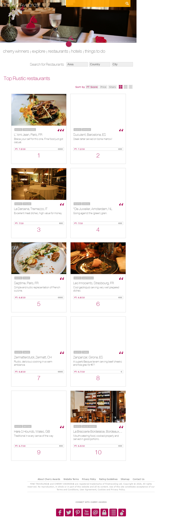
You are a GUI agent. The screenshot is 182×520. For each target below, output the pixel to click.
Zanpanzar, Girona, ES (88, 357)
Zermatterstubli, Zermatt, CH (33, 357)
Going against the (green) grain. (90, 213)
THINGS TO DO (95, 51)
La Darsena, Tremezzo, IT (30, 209)
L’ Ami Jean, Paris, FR (28, 134)
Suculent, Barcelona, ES (89, 134)
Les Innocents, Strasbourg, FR (93, 283)
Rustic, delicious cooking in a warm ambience (33, 363)
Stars (112, 86)
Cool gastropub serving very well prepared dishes (96, 289)
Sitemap (125, 479)
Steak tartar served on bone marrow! (92, 138)
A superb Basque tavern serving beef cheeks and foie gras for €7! (97, 363)
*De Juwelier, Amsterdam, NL (92, 209)
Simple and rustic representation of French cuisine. (37, 289)
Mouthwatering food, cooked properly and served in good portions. (96, 437)
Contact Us (138, 479)
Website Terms (71, 479)
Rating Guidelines (108, 479)
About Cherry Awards (49, 479)
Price (103, 86)
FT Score (92, 86)
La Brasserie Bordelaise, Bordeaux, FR (97, 431)
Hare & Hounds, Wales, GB (32, 431)
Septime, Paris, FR (26, 283)
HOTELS (76, 51)
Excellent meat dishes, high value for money (38, 213)
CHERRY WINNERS (16, 51)
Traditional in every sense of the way (33, 435)
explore (38, 51)
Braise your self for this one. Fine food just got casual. (38, 140)
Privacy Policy (89, 479)
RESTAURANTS (58, 51)
